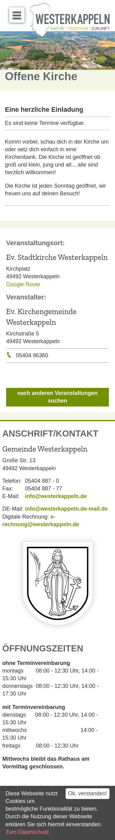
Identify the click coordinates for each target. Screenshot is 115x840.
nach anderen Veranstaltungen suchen (57, 397)
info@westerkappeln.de (56, 496)
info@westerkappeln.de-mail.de (66, 509)
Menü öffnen (19, 13)
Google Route (23, 284)
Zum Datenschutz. (28, 832)
